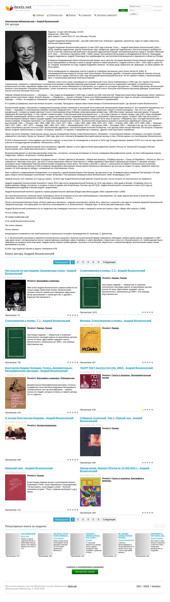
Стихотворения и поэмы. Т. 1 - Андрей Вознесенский (37, 320)
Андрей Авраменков (126, 540)
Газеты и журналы (121, 375)
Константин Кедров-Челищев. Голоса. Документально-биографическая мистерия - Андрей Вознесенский (39, 369)
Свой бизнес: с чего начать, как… (158, 535)
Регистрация (158, 6)
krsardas (89, 540)
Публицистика (67, 378)
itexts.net (72, 586)
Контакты (156, 586)
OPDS (146, 586)
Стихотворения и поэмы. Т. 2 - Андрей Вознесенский (112, 270)
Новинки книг (56, 15)
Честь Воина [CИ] (28, 534)
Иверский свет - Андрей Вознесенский (29, 468)
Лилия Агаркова (157, 538)
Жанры (72, 15)
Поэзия (123, 278)
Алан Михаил (58, 538)
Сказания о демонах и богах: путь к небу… (93, 536)
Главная (39, 15)
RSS (139, 586)
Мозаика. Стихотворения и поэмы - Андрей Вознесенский (115, 320)
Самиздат (86, 15)
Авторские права (85, 571)
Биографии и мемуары (48, 281)
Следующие (109, 262)
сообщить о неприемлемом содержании (85, 567)
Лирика (115, 278)
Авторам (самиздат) (107, 15)
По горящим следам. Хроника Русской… (125, 536)
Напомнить (157, 10)
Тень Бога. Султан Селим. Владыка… (61, 535)
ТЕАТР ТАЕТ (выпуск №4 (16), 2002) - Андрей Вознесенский (116, 368)
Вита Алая (25, 536)
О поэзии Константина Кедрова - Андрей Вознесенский (39, 418)
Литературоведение (46, 425)
